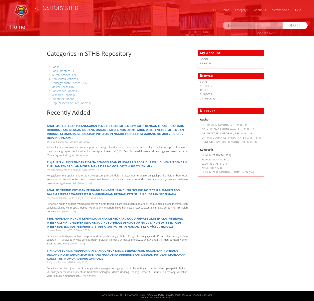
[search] (253, 25)
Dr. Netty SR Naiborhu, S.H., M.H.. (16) (228, 133)
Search (295, 25)
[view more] (82, 155)
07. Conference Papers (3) (63, 91)
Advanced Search (266, 32)
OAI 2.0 (169, 297)
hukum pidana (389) (215, 159)
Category (241, 10)
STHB (212, 10)
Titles (204, 90)
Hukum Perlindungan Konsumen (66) (228, 172)
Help (298, 10)
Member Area (280, 10)
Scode (188, 294)
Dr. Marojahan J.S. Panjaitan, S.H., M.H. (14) (231, 137)
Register (206, 63)
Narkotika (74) (212, 168)
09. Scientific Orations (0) (62, 99)
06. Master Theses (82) (61, 87)
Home (225, 10)
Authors (206, 86)
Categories (208, 98)
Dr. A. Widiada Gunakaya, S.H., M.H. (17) (228, 129)
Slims (209, 294)
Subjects (206, 94)
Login (204, 59)
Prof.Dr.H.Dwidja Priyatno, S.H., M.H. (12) (230, 142)
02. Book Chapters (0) (60, 71)
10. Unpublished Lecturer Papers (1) (69, 103)
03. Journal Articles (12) (61, 75)
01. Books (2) (55, 67)
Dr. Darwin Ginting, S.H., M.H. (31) (225, 125)
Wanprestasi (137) (214, 163)
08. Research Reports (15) (63, 95)
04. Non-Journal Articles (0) (63, 79)
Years (204, 81)
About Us (260, 10)
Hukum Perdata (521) (216, 155)
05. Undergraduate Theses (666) (67, 83)
